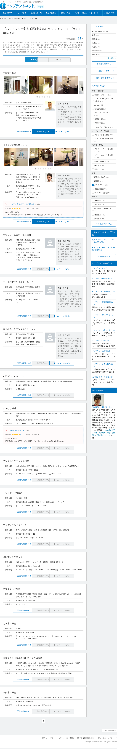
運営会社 (45, 739)
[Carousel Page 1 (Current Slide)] (37, 97)
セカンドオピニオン (101, 127)
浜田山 (96, 43)
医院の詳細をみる (16, 132)
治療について (36, 13)
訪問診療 (97, 219)
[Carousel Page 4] (44, 97)
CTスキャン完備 (100, 193)
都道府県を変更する (104, 78)
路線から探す (103, 71)
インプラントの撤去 (101, 135)
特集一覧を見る (104, 256)
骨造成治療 (98, 109)
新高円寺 (97, 51)
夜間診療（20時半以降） (103, 208)
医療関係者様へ (89, 739)
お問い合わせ (101, 739)
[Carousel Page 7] (50, 169)
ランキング (22, 13)
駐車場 (96, 181)
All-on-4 (97, 105)
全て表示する (112, 58)
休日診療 (97, 215)
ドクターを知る (80, 13)
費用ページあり (100, 161)
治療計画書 (98, 123)
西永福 (96, 39)
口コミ (44, 60)
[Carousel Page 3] (42, 97)
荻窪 (95, 35)
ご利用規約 (71, 739)
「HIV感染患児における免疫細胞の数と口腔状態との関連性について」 (103, 432)
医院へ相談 (65, 13)
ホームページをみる (70, 132)
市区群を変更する (104, 64)
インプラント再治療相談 (103, 139)
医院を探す (7, 13)
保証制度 (97, 165)
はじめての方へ (110, 13)
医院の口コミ (51, 13)
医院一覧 (19, 60)
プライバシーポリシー (58, 739)
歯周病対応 (98, 119)
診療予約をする (43, 132)
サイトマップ (112, 739)
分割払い (97, 169)
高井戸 (96, 54)
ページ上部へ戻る (110, 732)
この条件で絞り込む (104, 224)
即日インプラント (101, 95)
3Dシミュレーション (102, 113)
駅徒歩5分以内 (99, 177)
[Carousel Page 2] (39, 97)
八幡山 (96, 47)
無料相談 (97, 201)
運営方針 (80, 739)
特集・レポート (95, 13)
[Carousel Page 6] (49, 97)
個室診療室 (98, 189)
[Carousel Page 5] (47, 97)
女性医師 (97, 204)
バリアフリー (99, 185)
